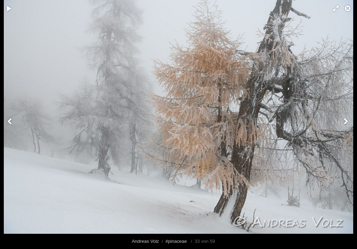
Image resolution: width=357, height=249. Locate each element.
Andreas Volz (145, 241)
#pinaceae (176, 241)
